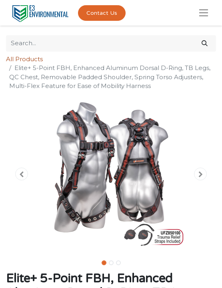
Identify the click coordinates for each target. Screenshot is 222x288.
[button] (22, 174)
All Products (24, 59)
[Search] (204, 43)
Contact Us (101, 13)
